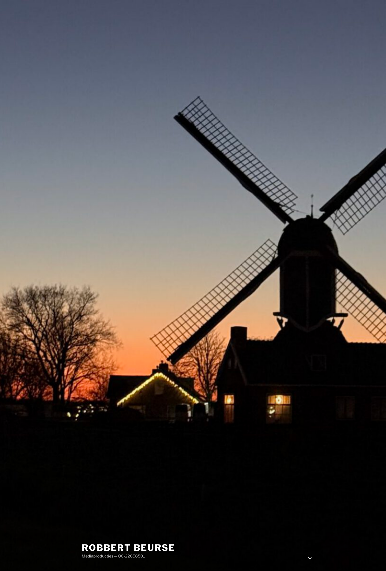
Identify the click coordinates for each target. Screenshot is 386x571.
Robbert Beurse (128, 547)
